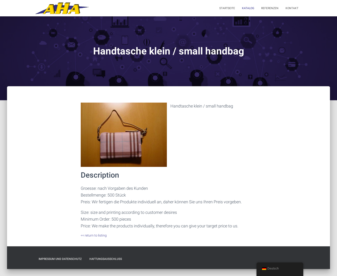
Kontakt (292, 8)
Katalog (248, 8)
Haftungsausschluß (105, 259)
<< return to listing (94, 235)
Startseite (227, 8)
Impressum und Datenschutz (60, 259)
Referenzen (269, 8)
